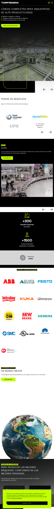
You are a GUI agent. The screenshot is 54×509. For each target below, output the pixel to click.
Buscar (52, 3)
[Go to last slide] (44, 89)
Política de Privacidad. (16, 498)
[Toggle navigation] (49, 3)
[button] (10, 25)
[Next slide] (51, 89)
